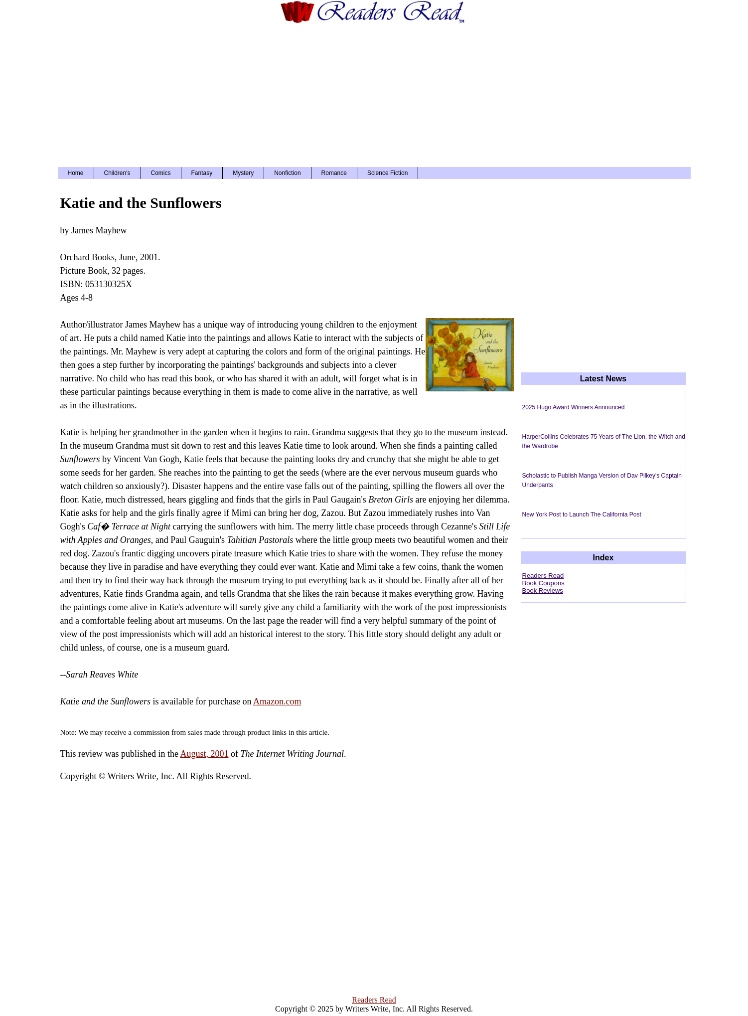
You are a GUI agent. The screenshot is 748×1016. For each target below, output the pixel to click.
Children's (117, 172)
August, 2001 (204, 754)
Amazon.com (277, 701)
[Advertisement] (374, 94)
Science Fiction (387, 172)
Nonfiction (287, 172)
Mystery (243, 172)
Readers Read (543, 575)
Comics (161, 172)
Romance (334, 172)
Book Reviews (542, 590)
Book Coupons (543, 583)
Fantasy (202, 172)
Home (76, 172)
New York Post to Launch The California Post (581, 514)
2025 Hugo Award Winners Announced (573, 407)
